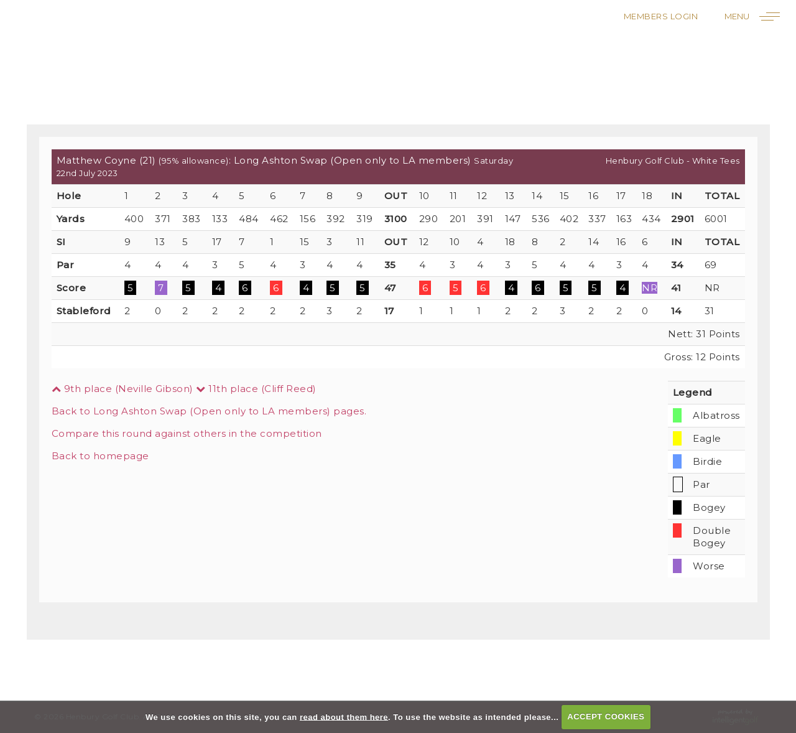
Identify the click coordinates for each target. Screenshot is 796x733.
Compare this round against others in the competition (187, 433)
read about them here (344, 716)
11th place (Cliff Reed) (256, 389)
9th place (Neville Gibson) (122, 389)
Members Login (661, 16)
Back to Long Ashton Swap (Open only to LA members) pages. (209, 411)
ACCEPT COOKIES (605, 716)
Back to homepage (100, 456)
